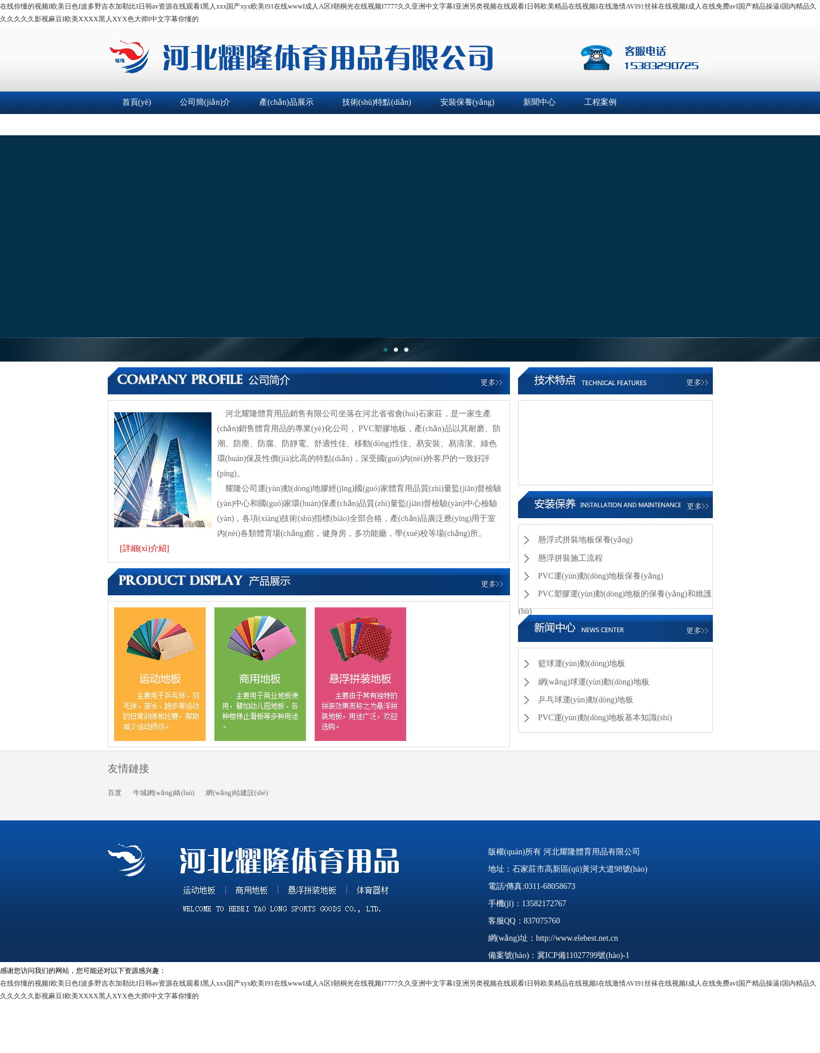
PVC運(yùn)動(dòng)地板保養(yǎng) (600, 576)
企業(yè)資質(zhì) (152, 124)
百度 (115, 793)
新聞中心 (539, 102)
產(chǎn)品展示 (286, 102)
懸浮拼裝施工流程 (570, 558)
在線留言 (227, 124)
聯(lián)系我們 (297, 124)
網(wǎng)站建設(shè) (237, 793)
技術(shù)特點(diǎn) (376, 102)
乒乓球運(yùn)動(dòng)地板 (586, 699)
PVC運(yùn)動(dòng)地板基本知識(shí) (605, 717)
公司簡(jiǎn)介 (205, 102)
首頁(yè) (137, 102)
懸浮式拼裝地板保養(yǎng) (585, 539)
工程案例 (600, 102)
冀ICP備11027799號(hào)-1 (583, 955)
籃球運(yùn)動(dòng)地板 (582, 663)
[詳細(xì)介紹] (144, 548)
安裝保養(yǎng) (467, 102)
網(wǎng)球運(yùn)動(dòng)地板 (593, 682)
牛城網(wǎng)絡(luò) (164, 793)
